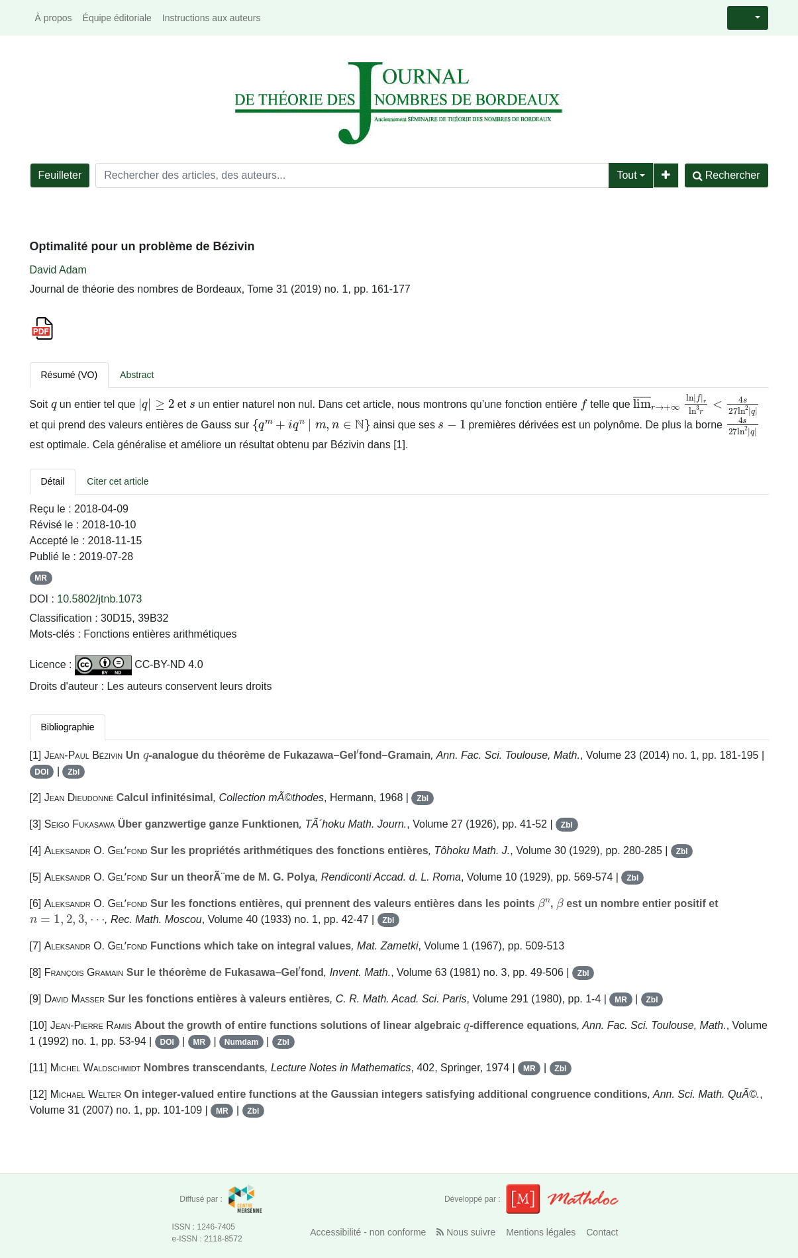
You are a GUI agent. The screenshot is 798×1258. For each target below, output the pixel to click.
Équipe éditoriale (117, 18)
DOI (41, 772)
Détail (53, 481)
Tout (626, 175)
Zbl (73, 772)
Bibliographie (68, 727)
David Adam (58, 269)
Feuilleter (60, 175)
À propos (53, 18)
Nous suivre (465, 1232)
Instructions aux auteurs (211, 18)
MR (40, 578)
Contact (602, 1232)
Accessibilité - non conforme (368, 1232)
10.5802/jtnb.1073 (99, 599)
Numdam (241, 1042)
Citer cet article (117, 481)
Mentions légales (540, 1232)
